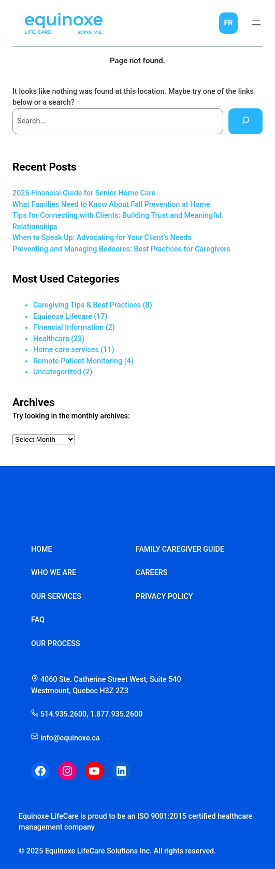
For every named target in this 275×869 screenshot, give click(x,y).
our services (56, 596)
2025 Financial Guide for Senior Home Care (83, 193)
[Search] (245, 121)
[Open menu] (256, 23)
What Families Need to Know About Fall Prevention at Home (111, 204)
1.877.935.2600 (116, 714)
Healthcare (51, 338)
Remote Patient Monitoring (77, 361)
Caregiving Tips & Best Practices (87, 305)
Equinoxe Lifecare (62, 316)
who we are (53, 572)
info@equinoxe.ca (65, 738)
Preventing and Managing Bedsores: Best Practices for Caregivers (121, 249)
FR (228, 23)
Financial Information (68, 327)
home (41, 549)
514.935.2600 (63, 714)
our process (55, 643)
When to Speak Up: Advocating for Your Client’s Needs (102, 237)
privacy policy (164, 596)
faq (38, 619)
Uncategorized (57, 372)
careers (152, 572)
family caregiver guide (180, 549)
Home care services (66, 349)
